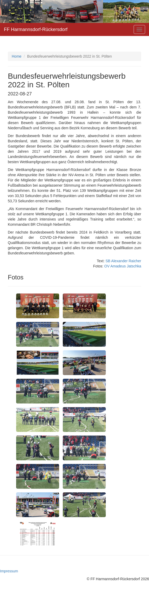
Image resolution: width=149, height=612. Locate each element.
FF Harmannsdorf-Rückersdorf (35, 29)
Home (16, 56)
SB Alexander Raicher (123, 261)
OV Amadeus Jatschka (122, 266)
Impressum (9, 571)
